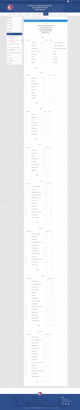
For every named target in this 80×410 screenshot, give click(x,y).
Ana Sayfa (10, 14)
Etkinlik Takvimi (11, 60)
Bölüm (10, 20)
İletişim (66, 14)
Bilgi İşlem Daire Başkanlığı (48, 407)
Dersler (10, 33)
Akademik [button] (20, 14)
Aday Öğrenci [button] (27, 14)
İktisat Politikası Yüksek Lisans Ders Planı (14, 44)
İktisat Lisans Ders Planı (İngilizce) (14, 47)
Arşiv (9, 55)
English (71, 1)
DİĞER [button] (50, 14)
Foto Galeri (61, 14)
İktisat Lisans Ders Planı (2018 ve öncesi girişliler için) (14, 37)
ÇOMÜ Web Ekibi (56, 407)
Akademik (10, 22)
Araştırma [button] (34, 14)
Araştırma (10, 28)
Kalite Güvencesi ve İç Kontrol (14, 52)
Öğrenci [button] (40, 14)
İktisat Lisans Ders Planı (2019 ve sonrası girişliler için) (14, 41)
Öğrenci (10, 31)
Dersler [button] (46, 14)
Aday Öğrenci (11, 25)
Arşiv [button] (55, 14)
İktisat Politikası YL (12, 50)
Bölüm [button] (15, 14)
